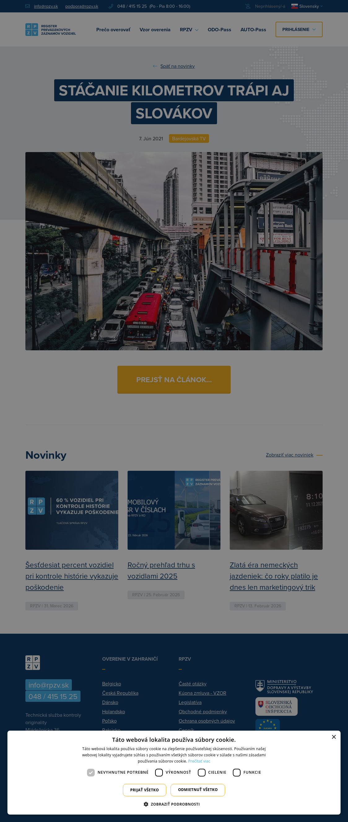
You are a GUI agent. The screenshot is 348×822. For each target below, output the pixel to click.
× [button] (333, 737)
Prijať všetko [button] (144, 790)
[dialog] (174, 773)
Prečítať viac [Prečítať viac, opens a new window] (199, 761)
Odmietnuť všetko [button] (198, 789)
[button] (174, 804)
